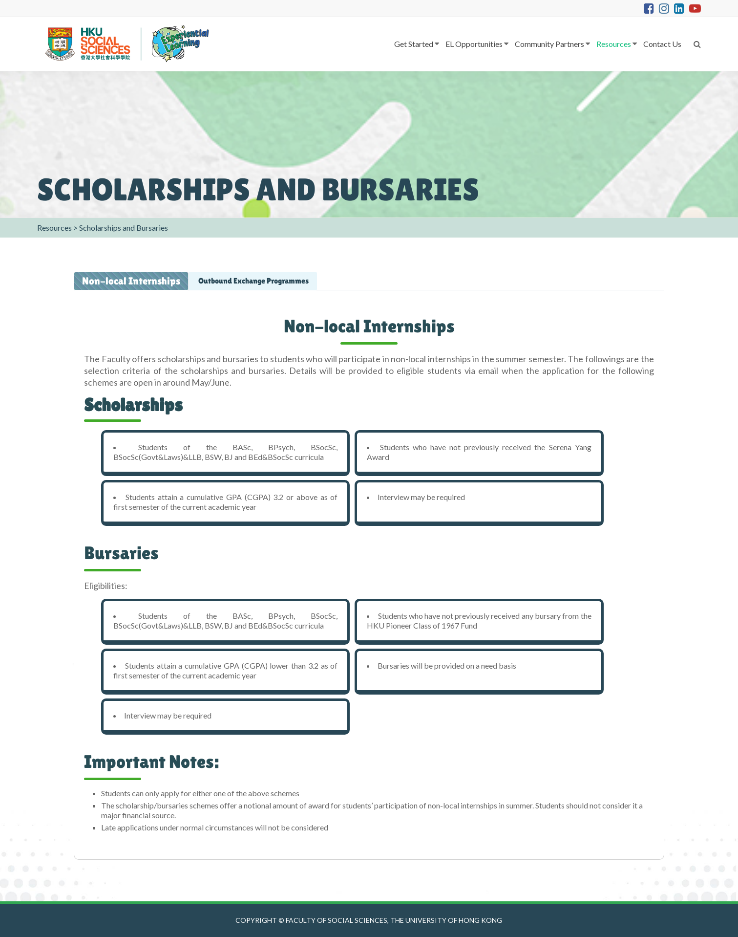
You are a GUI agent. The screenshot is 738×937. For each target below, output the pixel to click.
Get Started (413, 43)
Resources (613, 43)
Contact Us (662, 43)
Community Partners (549, 43)
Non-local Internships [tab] (131, 281)
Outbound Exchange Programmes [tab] (253, 280)
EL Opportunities (474, 43)
